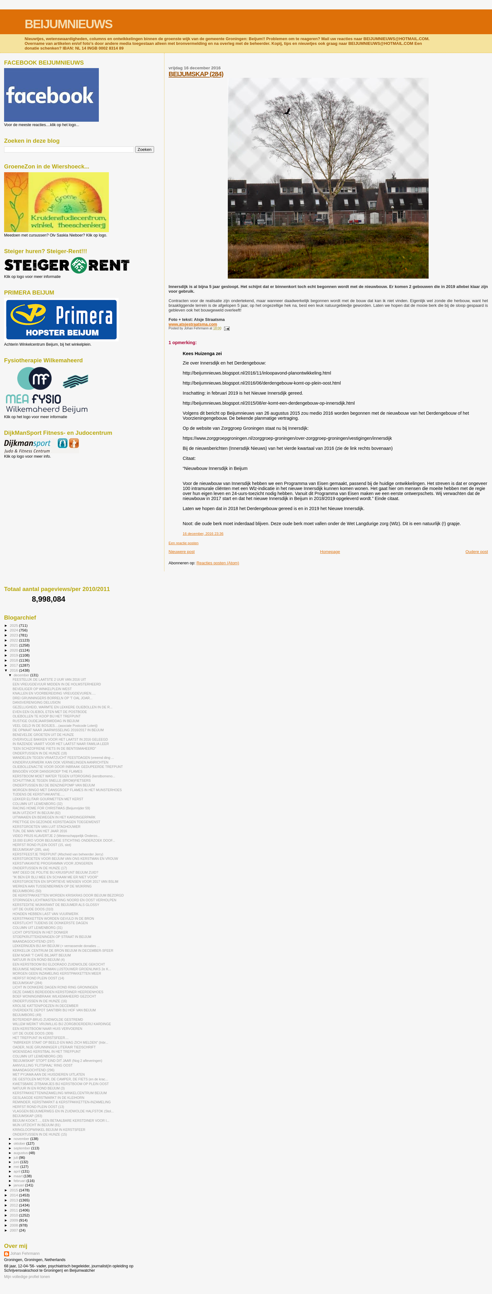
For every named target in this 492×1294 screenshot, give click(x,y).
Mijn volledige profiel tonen (27, 1277)
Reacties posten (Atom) (217, 563)
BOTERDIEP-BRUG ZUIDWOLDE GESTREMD (48, 1019)
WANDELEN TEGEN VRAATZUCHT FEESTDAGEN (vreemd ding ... (63, 757)
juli (16, 1157)
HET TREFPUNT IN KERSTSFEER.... (41, 1038)
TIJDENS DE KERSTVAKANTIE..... (39, 794)
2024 (14, 630)
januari (19, 1185)
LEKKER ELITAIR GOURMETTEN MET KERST (48, 799)
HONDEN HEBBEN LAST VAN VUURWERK (45, 914)
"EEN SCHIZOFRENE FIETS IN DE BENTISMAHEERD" (54, 748)
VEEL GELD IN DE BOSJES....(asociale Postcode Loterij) (55, 725)
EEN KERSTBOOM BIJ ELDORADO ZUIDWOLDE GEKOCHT (59, 964)
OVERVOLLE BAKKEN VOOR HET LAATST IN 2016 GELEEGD (60, 739)
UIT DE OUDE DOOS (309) (33, 1033)
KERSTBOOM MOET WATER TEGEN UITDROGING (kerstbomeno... (64, 776)
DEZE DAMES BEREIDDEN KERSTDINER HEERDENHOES (58, 992)
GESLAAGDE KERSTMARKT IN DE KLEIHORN (48, 1098)
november (22, 1139)
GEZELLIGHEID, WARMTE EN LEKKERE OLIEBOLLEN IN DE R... (62, 707)
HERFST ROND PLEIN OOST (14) (38, 978)
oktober (20, 1143)
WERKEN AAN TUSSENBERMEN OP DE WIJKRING (52, 886)
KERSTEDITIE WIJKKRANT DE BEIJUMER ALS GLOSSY (56, 905)
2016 (14, 670)
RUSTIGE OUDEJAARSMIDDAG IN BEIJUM (46, 721)
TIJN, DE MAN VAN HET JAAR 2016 (40, 831)
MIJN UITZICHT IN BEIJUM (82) (37, 813)
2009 (14, 1220)
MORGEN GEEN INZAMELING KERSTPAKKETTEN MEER (57, 973)
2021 (14, 645)
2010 (14, 1215)
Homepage (330, 551)
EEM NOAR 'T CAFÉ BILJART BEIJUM (42, 955)
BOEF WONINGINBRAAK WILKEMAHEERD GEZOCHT (54, 996)
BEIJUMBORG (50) (27, 891)
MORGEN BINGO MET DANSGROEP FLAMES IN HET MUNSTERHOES (67, 790)
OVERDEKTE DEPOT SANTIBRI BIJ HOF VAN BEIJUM (54, 1010)
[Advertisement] (32, 492)
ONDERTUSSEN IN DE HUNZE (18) (40, 753)
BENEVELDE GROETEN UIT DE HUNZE (43, 735)
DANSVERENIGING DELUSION (37, 702)
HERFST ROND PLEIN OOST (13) (38, 1107)
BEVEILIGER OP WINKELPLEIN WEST (42, 689)
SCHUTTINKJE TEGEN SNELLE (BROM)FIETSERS (52, 780)
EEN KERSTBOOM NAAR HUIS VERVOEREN (47, 1028)
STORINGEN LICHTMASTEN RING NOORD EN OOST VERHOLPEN (64, 900)
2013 (14, 1200)
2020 (14, 650)
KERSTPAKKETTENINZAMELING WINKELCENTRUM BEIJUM (60, 1093)
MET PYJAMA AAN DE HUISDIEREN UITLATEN (49, 1074)
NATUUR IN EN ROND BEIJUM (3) (39, 1088)
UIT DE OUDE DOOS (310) (33, 909)
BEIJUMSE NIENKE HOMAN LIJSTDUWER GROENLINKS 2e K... (62, 969)
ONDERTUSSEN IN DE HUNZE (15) (40, 1134)
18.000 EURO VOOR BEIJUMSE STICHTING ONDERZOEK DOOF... (64, 840)
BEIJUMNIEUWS (68, 24)
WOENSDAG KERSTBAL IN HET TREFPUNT (47, 1051)
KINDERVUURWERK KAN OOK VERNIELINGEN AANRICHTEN (60, 762)
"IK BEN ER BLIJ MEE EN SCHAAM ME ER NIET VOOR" (55, 877)
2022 (14, 640)
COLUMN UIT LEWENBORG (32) (37, 804)
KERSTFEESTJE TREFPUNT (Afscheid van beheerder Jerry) (58, 854)
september (22, 1148)
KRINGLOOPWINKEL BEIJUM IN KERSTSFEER (49, 1130)
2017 (14, 665)
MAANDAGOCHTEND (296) (33, 1070)
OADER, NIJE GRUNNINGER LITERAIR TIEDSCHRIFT (54, 1047)
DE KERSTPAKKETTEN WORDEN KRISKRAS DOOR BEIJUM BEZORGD (68, 895)
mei (17, 1167)
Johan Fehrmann (25, 1253)
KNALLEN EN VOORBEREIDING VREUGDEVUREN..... (54, 693)
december (22, 675)
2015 (14, 1190)
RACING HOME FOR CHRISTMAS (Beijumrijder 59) (51, 808)
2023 (14, 635)
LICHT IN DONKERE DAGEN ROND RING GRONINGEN (55, 987)
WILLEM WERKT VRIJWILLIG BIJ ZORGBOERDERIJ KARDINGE (62, 1024)
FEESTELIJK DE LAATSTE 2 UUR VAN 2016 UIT (49, 679)
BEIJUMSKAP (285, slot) (31, 849)
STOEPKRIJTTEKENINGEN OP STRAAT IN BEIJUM (52, 937)
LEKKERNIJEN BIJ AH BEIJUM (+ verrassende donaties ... (56, 946)
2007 (14, 1230)
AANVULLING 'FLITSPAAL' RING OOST (42, 1065)
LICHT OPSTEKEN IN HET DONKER (40, 932)
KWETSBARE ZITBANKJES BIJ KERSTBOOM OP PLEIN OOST (61, 1084)
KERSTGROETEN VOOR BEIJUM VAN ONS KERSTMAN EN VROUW (65, 858)
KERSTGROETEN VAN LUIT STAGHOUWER (46, 826)
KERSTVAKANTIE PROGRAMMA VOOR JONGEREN (53, 863)
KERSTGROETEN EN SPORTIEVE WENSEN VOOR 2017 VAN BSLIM (65, 881)
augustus (21, 1153)
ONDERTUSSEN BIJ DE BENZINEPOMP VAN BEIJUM (54, 785)
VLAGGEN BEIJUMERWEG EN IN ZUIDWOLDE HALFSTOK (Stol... (63, 1111)
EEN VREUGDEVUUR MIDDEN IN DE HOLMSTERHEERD (57, 684)
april (17, 1171)
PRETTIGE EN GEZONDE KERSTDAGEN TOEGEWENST (56, 822)
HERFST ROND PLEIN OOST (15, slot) (42, 845)
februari (20, 1181)
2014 (14, 1195)
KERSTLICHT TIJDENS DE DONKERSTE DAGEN (50, 923)
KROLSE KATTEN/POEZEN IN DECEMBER (45, 1006)
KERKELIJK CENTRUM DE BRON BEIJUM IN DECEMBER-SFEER (63, 950)
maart (19, 1176)
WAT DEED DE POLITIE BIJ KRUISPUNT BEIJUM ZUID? (55, 872)
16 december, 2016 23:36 (203, 533)
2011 (14, 1210)
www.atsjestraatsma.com (192, 324)
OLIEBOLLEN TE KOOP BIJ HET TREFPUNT (47, 716)
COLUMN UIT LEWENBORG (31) (37, 927)
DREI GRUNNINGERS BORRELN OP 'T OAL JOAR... (53, 698)
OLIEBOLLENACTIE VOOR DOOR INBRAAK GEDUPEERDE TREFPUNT (68, 767)
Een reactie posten (183, 543)
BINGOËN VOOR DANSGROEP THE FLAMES (47, 771)
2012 (14, 1205)
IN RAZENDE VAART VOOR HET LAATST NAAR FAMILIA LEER (61, 744)
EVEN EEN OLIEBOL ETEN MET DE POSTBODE (50, 712)
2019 (14, 655)
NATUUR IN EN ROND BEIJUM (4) (39, 959)
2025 (14, 625)
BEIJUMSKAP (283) (27, 1116)
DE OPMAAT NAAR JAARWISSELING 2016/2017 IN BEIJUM (58, 730)
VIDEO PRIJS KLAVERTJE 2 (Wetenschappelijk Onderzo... (56, 836)
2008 (14, 1225)
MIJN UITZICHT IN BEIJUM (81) (37, 1125)
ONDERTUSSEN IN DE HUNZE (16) (40, 1001)
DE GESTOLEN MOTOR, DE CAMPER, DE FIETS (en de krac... (60, 1079)
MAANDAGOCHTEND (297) (33, 941)
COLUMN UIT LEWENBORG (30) (37, 1056)
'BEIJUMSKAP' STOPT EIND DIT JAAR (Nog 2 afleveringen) (57, 1060)
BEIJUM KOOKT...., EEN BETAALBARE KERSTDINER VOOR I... (61, 1120)
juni (17, 1162)
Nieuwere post (181, 551)
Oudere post (476, 551)
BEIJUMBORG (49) (27, 1015)
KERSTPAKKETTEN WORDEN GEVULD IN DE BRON (53, 918)
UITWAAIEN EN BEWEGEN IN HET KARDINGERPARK (54, 817)
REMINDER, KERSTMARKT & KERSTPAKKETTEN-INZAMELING (62, 1102)
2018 (14, 660)
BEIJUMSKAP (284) (195, 73)
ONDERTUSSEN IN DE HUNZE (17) (40, 868)
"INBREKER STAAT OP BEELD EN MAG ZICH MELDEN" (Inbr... (60, 1042)
